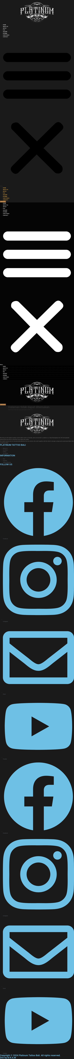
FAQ (4, 30)
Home (4, 24)
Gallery (5, 31)
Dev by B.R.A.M (8, 1057)
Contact (5, 37)
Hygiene (5, 33)
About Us (5, 26)
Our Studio (6, 35)
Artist (5, 28)
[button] (37, 112)
